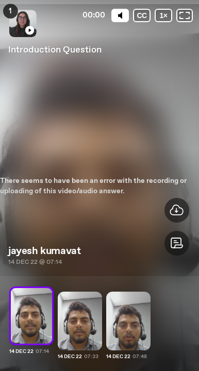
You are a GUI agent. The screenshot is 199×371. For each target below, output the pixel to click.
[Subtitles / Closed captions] (142, 15)
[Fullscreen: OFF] (184, 15)
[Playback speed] (163, 15)
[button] (176, 243)
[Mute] (120, 15)
